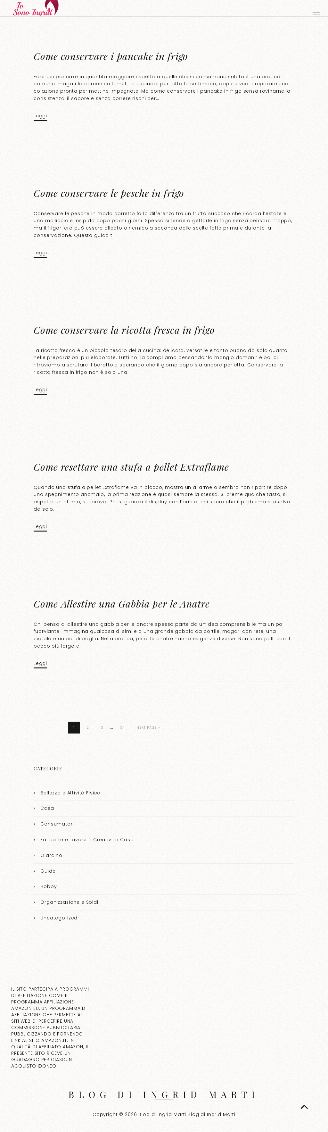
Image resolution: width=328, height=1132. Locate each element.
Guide (47, 871)
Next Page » (148, 727)
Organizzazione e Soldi (69, 902)
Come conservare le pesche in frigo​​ (109, 193)
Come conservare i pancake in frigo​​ (111, 56)
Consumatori (57, 824)
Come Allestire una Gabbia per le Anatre (121, 603)
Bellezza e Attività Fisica (70, 793)
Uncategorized (59, 918)
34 (122, 727)
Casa (47, 808)
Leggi (40, 116)
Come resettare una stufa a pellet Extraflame (131, 466)
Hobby (48, 886)
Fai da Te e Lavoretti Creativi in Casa (87, 839)
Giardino (51, 855)
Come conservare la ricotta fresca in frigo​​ (124, 329)
